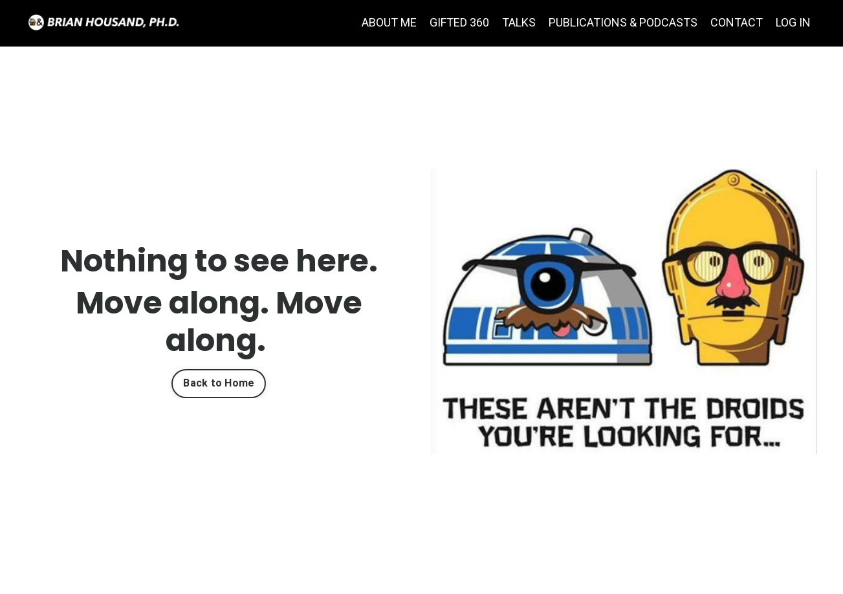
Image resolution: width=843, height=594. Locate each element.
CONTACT (736, 22)
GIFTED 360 (459, 22)
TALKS (519, 22)
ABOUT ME (389, 22)
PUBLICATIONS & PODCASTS (623, 22)
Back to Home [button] (218, 383)
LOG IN (793, 22)
